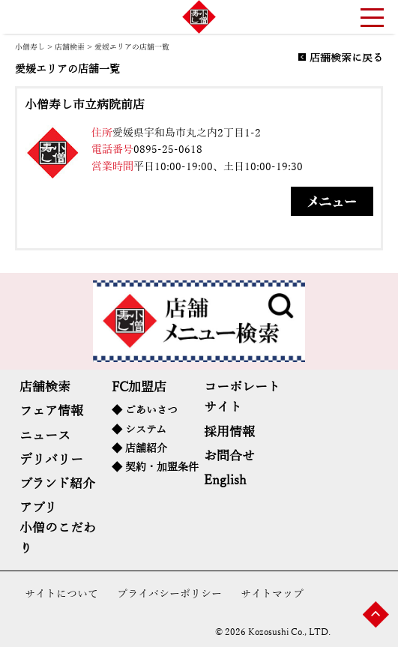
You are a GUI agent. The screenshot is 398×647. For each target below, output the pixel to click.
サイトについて (61, 594)
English (225, 480)
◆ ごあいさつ (145, 410)
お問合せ (229, 456)
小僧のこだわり (57, 538)
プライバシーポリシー (169, 594)
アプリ (38, 508)
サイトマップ (272, 594)
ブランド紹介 (57, 484)
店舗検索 (70, 47)
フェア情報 (51, 411)
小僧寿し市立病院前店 (85, 105)
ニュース (44, 436)
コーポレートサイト (242, 397)
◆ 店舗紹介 (139, 448)
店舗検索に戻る (346, 58)
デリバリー (51, 460)
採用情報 (229, 432)
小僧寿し (30, 47)
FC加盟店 (139, 387)
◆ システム (139, 430)
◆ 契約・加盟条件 (155, 467)
